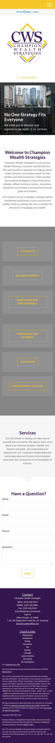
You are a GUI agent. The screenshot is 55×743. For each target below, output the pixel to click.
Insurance (27, 644)
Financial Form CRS (12, 664)
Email (5, 515)
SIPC (32, 725)
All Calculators (27, 662)
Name (5, 499)
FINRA (25, 725)
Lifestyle (27, 653)
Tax (27, 647)
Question (7, 547)
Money (27, 650)
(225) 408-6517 (27, 77)
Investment (27, 638)
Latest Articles (27, 656)
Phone (5, 531)
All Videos (27, 659)
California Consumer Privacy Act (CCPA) (25, 705)
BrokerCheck (7, 672)
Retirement (27, 635)
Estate (28, 641)
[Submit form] (27, 574)
